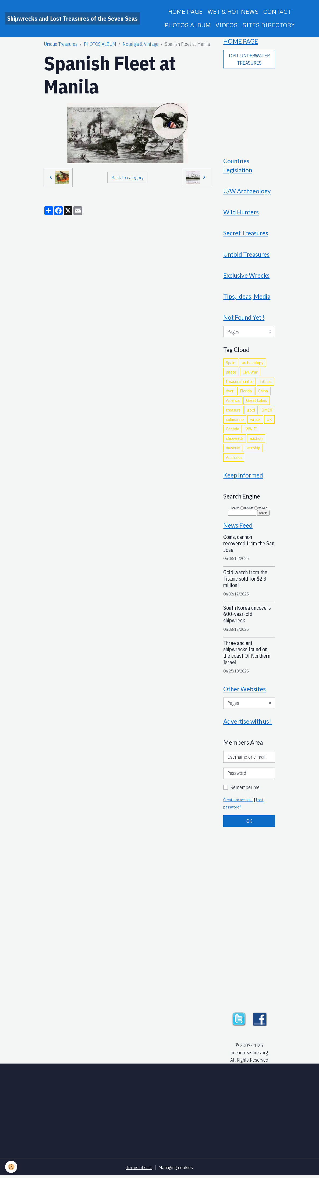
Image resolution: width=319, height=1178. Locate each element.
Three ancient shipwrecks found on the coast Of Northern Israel (246, 654)
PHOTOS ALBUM (188, 25)
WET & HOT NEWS (232, 11)
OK (249, 823)
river (229, 392)
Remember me (245, 790)
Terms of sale (139, 1169)
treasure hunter (239, 383)
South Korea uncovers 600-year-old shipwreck (247, 616)
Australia (234, 458)
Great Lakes (256, 402)
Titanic (265, 383)
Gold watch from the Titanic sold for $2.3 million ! (245, 581)
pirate (231, 373)
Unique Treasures (60, 44)
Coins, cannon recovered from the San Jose (248, 545)
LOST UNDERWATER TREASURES (249, 59)
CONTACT (277, 11)
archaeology (252, 364)
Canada (232, 430)
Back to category (127, 177)
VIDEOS (226, 25)
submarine (235, 421)
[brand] (72, 18)
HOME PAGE (185, 11)
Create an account (238, 802)
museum (233, 449)
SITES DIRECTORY (268, 25)
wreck (255, 421)
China (263, 392)
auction (256, 439)
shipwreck (234, 439)
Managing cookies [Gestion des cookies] (175, 1169)
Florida (246, 392)
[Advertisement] (249, 109)
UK (269, 421)
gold (251, 411)
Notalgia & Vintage (140, 44)
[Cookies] (11, 1167)
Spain (230, 364)
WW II (251, 430)
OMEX (266, 411)
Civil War (250, 373)
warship (253, 449)
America (233, 402)
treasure (233, 411)
